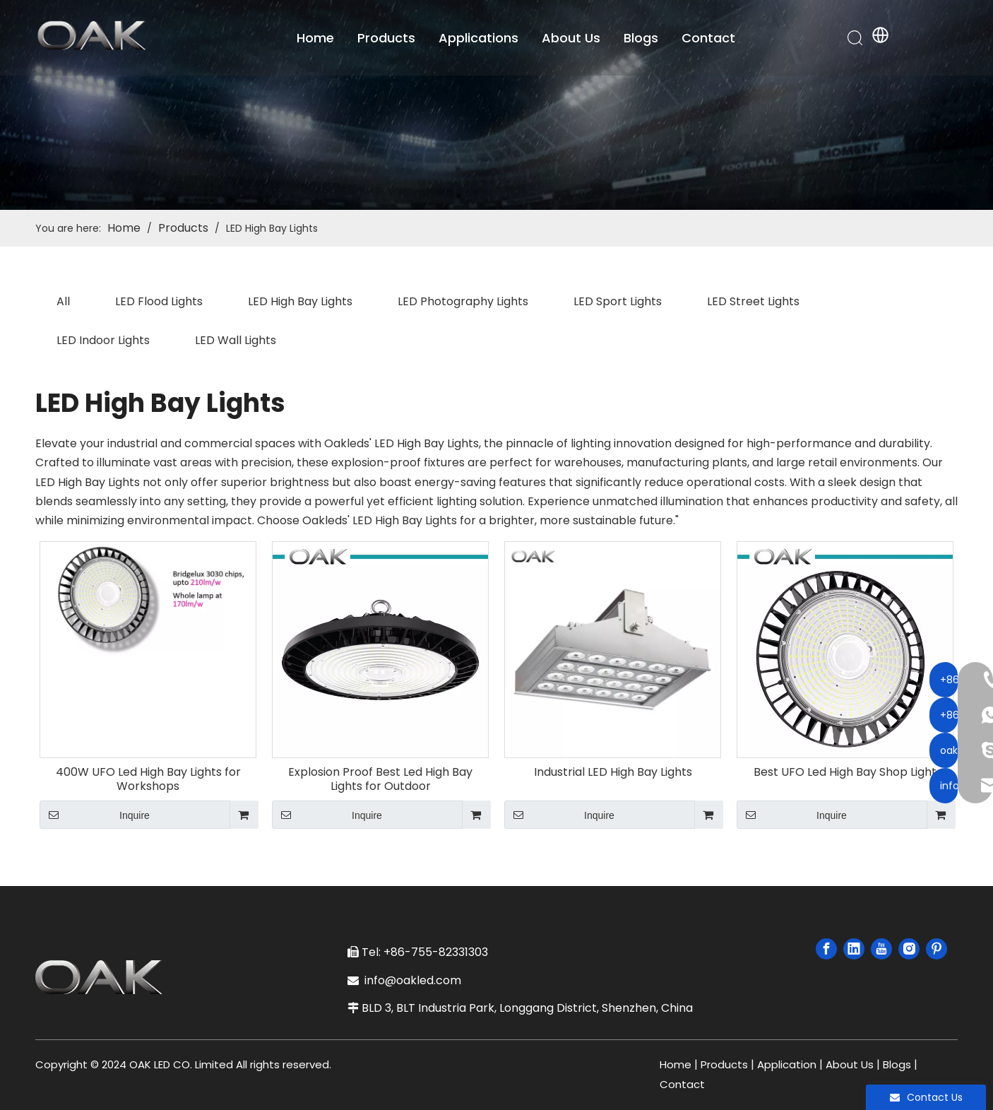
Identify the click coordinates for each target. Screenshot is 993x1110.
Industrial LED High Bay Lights (613, 772)
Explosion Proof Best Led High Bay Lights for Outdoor (380, 779)
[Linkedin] (853, 949)
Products (388, 38)
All (63, 301)
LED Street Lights (753, 301)
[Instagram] (909, 949)
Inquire (95, 815)
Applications (481, 38)
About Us (573, 38)
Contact (710, 38)
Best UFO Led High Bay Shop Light (845, 772)
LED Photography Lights (463, 301)
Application (786, 1064)
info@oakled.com (415, 980)
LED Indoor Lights (103, 340)
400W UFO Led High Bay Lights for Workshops (148, 779)
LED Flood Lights (159, 301)
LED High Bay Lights (300, 301)
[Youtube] (881, 949)
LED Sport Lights (617, 301)
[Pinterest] (936, 949)
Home (317, 38)
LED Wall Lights (235, 340)
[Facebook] (826, 949)
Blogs (643, 38)
